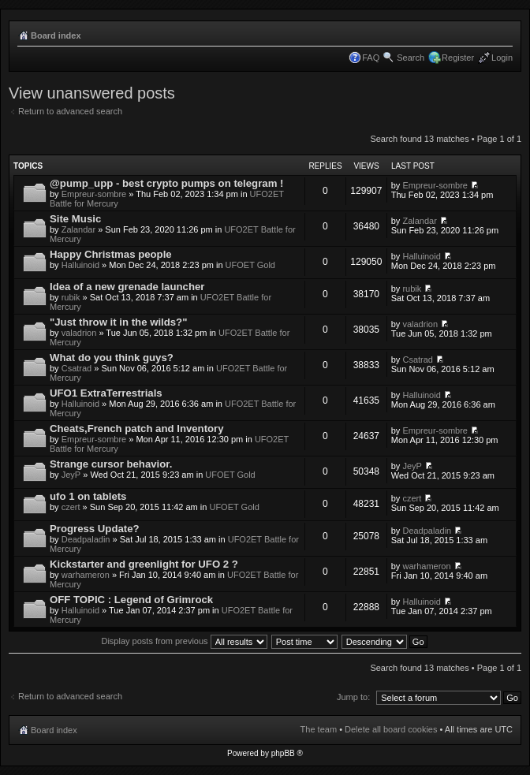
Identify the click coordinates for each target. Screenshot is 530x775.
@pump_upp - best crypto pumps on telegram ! (166, 183)
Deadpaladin (86, 539)
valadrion (79, 332)
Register (458, 57)
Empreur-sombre (94, 194)
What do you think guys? (112, 357)
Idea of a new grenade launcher (127, 286)
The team (318, 729)
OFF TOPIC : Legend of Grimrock (131, 599)
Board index (56, 35)
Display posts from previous (184, 641)
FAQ (370, 57)
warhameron (86, 574)
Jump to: (353, 697)
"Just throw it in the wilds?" (118, 322)
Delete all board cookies (391, 729)
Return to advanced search (70, 111)
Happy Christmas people (111, 254)
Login (502, 57)
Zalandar (78, 229)
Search (410, 57)
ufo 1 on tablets (88, 496)
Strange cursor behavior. (111, 464)
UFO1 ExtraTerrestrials (106, 393)
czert (71, 507)
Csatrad (77, 368)
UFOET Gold (250, 265)
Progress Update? (95, 529)
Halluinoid (80, 265)
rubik (71, 297)
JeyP (71, 474)
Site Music (75, 219)
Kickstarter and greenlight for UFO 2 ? (144, 564)
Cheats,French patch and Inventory (137, 428)
